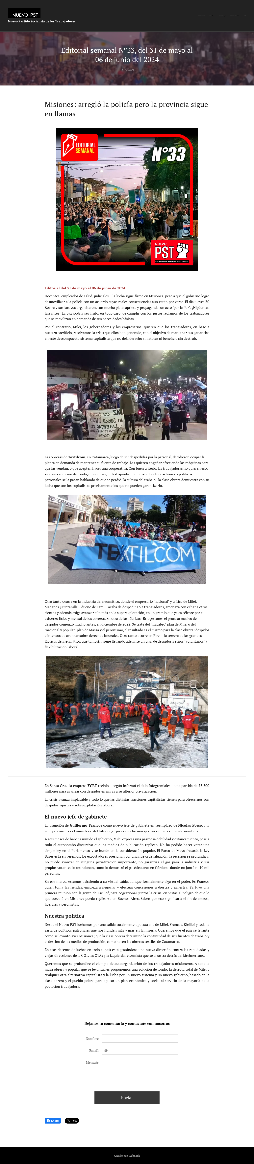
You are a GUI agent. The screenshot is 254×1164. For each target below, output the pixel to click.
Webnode (134, 1155)
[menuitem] (221, 16)
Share (53, 1120)
